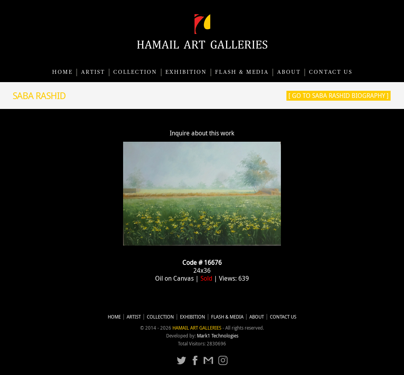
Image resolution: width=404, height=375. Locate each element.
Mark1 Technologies (217, 336)
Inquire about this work (202, 133)
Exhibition (186, 72)
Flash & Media (242, 72)
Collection (135, 72)
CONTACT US (330, 72)
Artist (93, 72)
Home (62, 72)
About (289, 72)
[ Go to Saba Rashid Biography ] (338, 95)
